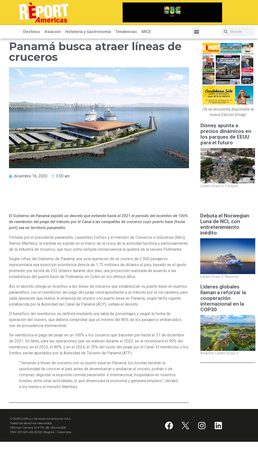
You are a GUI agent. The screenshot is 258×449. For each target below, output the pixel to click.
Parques (231, 186)
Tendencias (126, 31)
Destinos (31, 31)
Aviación (53, 31)
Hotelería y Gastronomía (88, 31)
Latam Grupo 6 (212, 186)
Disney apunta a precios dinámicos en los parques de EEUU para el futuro (225, 134)
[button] (196, 32)
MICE (146, 31)
